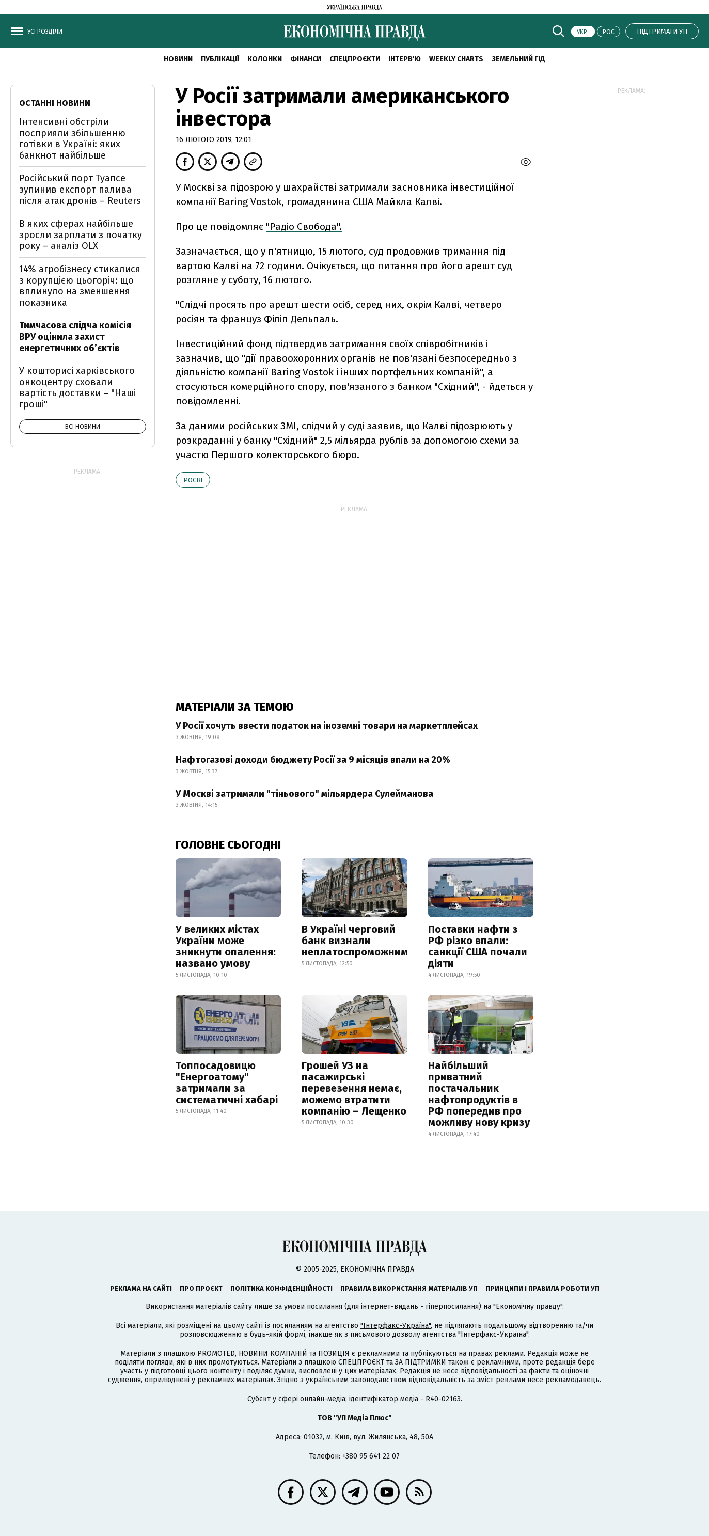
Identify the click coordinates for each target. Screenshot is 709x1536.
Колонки (264, 59)
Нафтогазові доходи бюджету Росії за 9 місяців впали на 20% (313, 759)
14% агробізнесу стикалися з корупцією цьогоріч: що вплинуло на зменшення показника (79, 285)
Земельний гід (518, 59)
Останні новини (54, 103)
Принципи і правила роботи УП (542, 1288)
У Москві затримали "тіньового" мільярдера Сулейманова (304, 794)
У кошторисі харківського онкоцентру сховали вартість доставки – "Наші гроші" (77, 387)
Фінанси (305, 59)
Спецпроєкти (354, 59)
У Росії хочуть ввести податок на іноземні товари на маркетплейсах (327, 725)
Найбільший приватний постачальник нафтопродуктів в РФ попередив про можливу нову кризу (479, 1094)
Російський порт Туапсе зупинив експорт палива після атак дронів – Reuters (80, 189)
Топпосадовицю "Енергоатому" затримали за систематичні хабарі (227, 1082)
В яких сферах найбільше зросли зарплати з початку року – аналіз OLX (80, 235)
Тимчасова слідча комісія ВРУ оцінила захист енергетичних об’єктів (75, 336)
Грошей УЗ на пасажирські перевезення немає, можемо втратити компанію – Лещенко (354, 1088)
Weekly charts (456, 59)
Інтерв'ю (404, 59)
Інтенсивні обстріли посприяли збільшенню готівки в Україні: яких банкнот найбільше (72, 138)
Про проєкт (201, 1288)
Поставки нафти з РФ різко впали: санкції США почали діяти (477, 946)
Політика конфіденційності (281, 1288)
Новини (178, 59)
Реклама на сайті (141, 1288)
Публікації (220, 59)
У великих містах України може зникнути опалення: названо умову (226, 946)
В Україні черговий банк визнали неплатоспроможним (355, 940)
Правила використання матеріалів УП (409, 1288)
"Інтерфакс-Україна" (395, 1325)
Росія (192, 480)
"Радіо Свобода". (304, 226)
